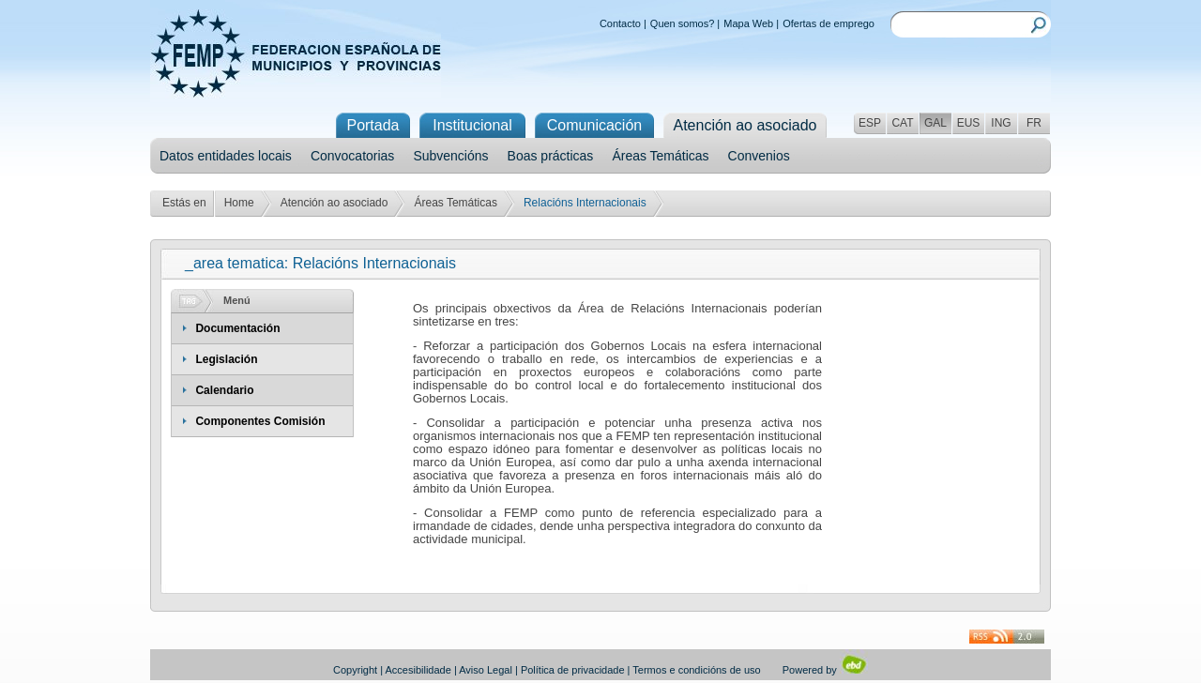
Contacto (620, 23)
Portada (372, 125)
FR (1033, 122)
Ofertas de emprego (828, 23)
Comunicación (594, 125)
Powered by (825, 669)
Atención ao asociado (334, 202)
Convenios (759, 155)
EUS (969, 122)
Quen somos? (682, 23)
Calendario (224, 390)
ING (1001, 122)
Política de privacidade (573, 669)
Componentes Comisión (260, 421)
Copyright (355, 669)
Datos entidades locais (226, 155)
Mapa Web (748, 23)
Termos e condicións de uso (696, 669)
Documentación (237, 328)
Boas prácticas (551, 155)
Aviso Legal (485, 669)
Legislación (226, 359)
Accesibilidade (418, 669)
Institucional (472, 125)
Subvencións (450, 155)
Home (239, 202)
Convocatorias (353, 155)
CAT (902, 122)
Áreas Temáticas (660, 155)
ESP (870, 122)
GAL (935, 122)
